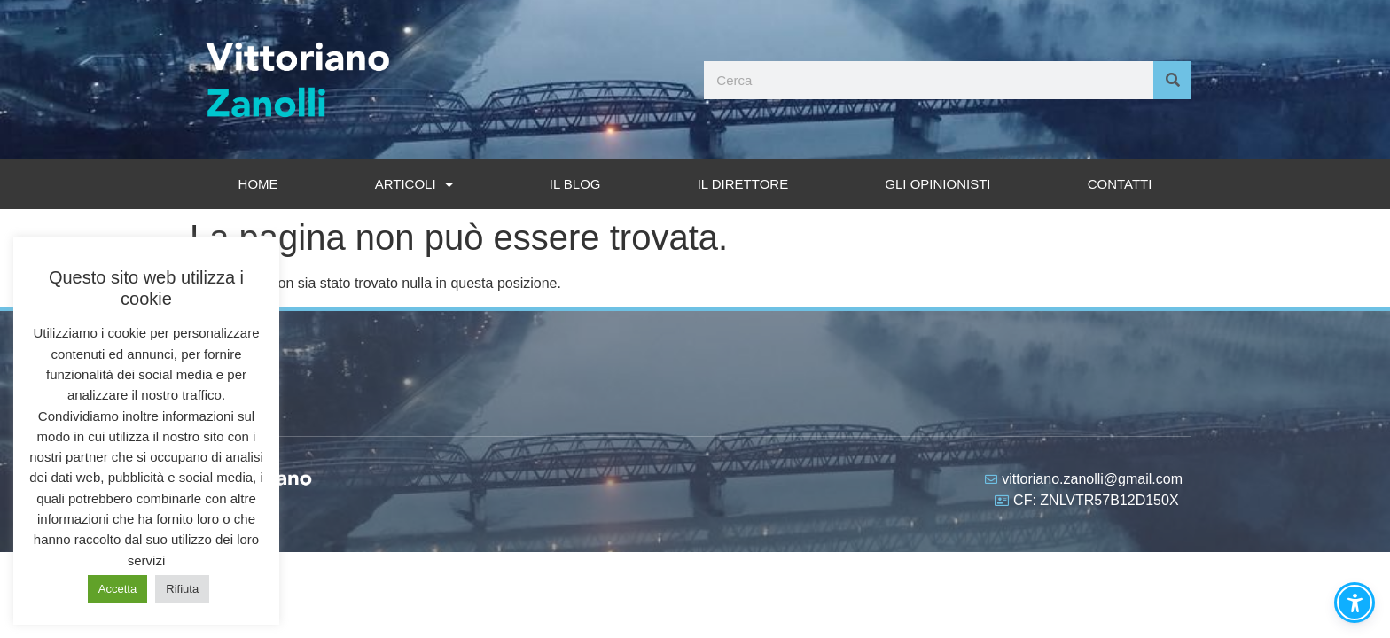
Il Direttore (743, 183)
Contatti (1120, 183)
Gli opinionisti (937, 183)
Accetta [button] (117, 588)
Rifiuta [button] (182, 588)
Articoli (414, 184)
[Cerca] (1172, 80)
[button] (1354, 602)
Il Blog (575, 183)
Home (258, 183)
